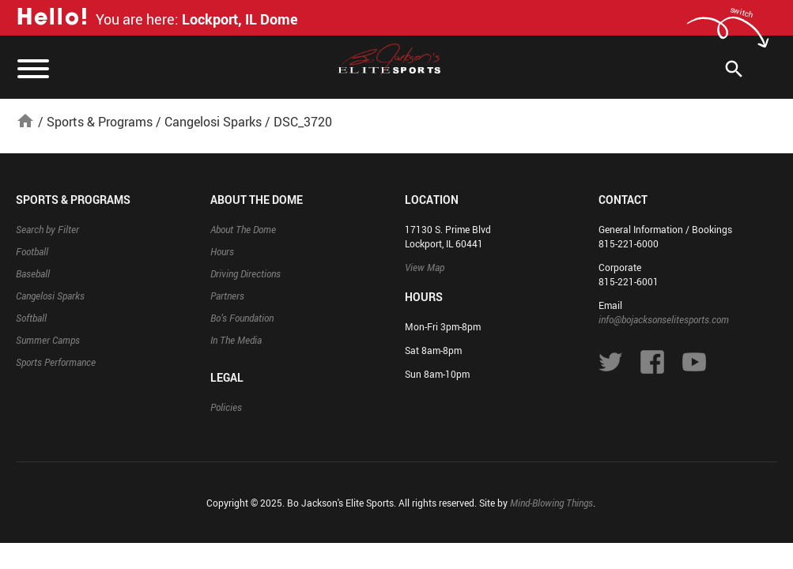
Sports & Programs (100, 121)
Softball (31, 317)
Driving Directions (245, 273)
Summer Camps (48, 339)
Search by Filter (47, 229)
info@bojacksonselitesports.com (664, 319)
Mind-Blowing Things (551, 502)
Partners (227, 295)
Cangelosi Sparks (213, 121)
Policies (226, 407)
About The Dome (243, 229)
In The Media (236, 339)
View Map (424, 267)
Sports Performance (56, 362)
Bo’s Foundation (242, 317)
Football (32, 251)
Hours (222, 251)
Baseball (33, 273)
